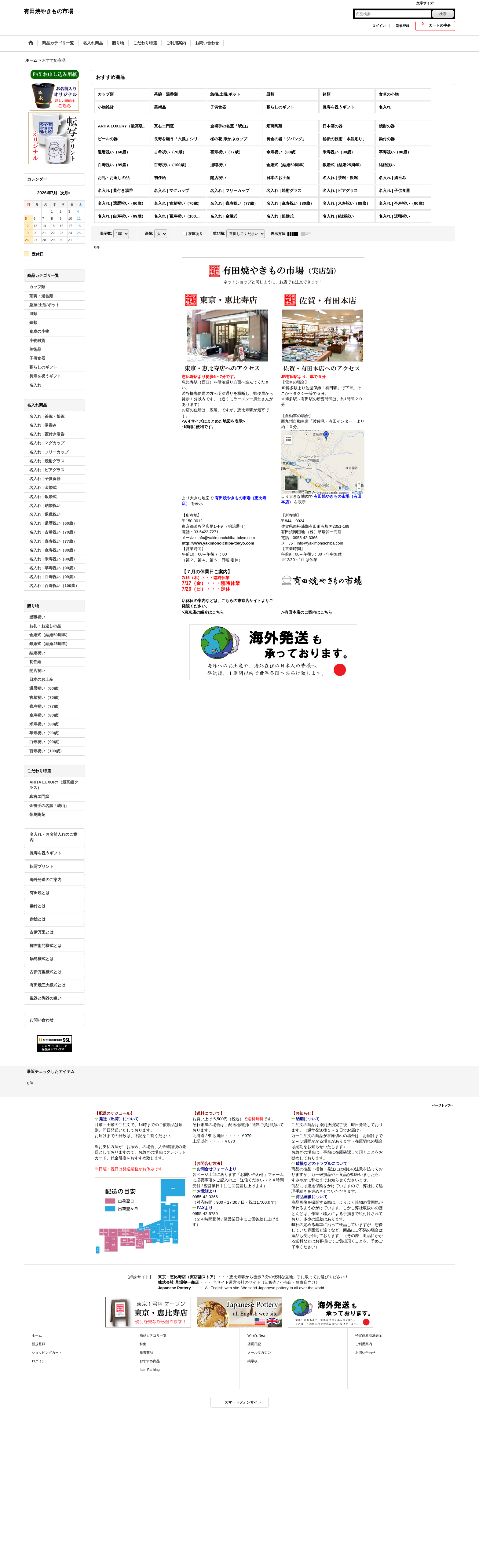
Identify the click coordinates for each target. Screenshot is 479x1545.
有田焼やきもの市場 (48, 11)
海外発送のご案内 (45, 879)
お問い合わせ (41, 1020)
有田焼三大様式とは (47, 985)
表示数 (106, 233)
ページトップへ (442, 1105)
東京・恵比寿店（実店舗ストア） (188, 1277)
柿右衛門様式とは (45, 945)
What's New (256, 1335)
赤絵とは (38, 919)
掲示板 (252, 1361)
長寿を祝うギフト (45, 853)
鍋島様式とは (41, 958)
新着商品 (146, 1352)
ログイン (379, 26)
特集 (143, 1344)
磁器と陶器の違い (45, 998)
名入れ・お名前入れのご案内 (53, 837)
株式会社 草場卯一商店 (178, 1282)
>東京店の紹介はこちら (203, 612)
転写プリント (41, 866)
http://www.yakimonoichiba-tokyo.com (218, 543)
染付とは (38, 906)
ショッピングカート (47, 1352)
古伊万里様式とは (45, 972)
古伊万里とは (41, 932)
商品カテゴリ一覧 (153, 1335)
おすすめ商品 (150, 1361)
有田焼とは (39, 892)
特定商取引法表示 (368, 1335)
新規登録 (402, 26)
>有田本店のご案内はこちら (307, 612)
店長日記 (254, 1344)
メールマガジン (259, 1352)
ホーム (37, 1335)
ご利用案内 (363, 1344)
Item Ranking (149, 1369)
